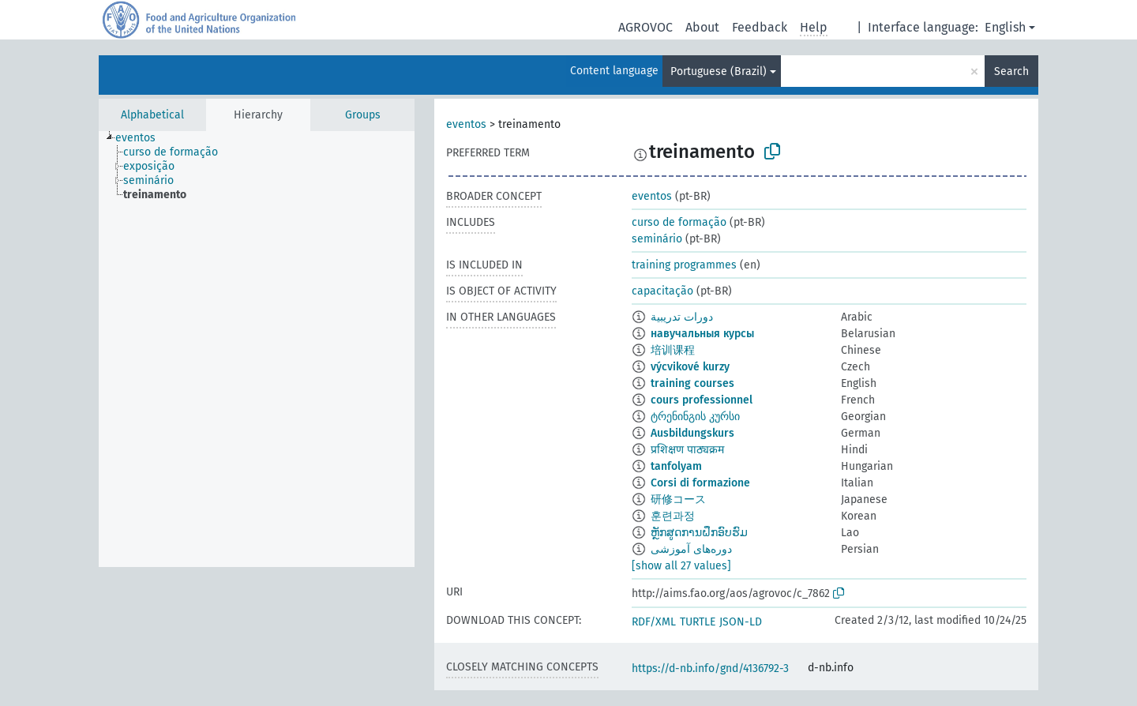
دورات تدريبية (682, 317)
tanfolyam (676, 466)
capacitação (662, 291)
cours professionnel (701, 400)
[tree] (257, 349)
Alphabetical (152, 115)
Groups (363, 115)
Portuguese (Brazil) (718, 71)
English (1005, 27)
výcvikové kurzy (690, 367)
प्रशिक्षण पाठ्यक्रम (687, 449)
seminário (657, 239)
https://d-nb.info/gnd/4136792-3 (710, 668)
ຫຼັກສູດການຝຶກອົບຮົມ (699, 532)
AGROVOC (645, 27)
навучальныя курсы (702, 333)
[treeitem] (142, 138)
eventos (466, 124)
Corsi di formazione (700, 483)
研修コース (678, 499)
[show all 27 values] (681, 566)
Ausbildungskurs (692, 433)
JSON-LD (740, 622)
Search (1011, 71)
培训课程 (673, 350)
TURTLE (697, 622)
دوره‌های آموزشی (691, 549)
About (702, 27)
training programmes (684, 265)
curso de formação (679, 222)
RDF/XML (654, 622)
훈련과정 (673, 516)
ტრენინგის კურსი (695, 416)
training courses (692, 383)
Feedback (759, 27)
